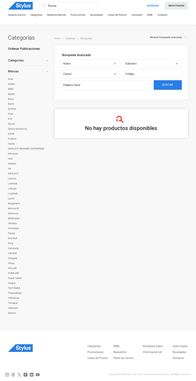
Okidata (12, 223)
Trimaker (13, 303)
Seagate (12, 258)
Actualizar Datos (153, 346)
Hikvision (13, 153)
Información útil (152, 352)
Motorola (13, 213)
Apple (11, 93)
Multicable (14, 218)
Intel (10, 158)
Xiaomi (12, 313)
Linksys (12, 188)
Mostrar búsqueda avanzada (169, 37)
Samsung (13, 248)
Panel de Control (123, 358)
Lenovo (12, 178)
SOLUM (12, 268)
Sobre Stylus (180, 346)
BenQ (11, 103)
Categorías (36, 14)
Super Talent (15, 278)
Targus (12, 283)
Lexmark (12, 183)
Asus (11, 98)
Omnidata (13, 228)
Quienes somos (16, 14)
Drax (10, 113)
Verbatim (13, 308)
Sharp (11, 263)
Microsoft (13, 208)
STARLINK (13, 273)
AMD (11, 88)
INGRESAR (153, 5)
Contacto (162, 14)
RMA (150, 14)
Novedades (96, 14)
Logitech (13, 193)
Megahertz (14, 203)
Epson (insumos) (17, 128)
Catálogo (70, 38)
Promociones (78, 14)
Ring (10, 243)
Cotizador (136, 14)
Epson (11, 123)
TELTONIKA (14, 288)
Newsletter (120, 352)
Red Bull (12, 238)
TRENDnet (13, 298)
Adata (11, 84)
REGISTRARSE (176, 5)
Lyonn (11, 198)
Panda (11, 233)
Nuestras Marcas (56, 14)
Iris (9, 168)
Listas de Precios (117, 14)
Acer (10, 79)
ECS (10, 118)
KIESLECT (13, 173)
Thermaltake (15, 293)
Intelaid (12, 163)
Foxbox (12, 138)
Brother (12, 108)
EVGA (11, 133)
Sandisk (12, 253)
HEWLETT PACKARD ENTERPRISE (26, 148)
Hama (11, 143)
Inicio (57, 38)
